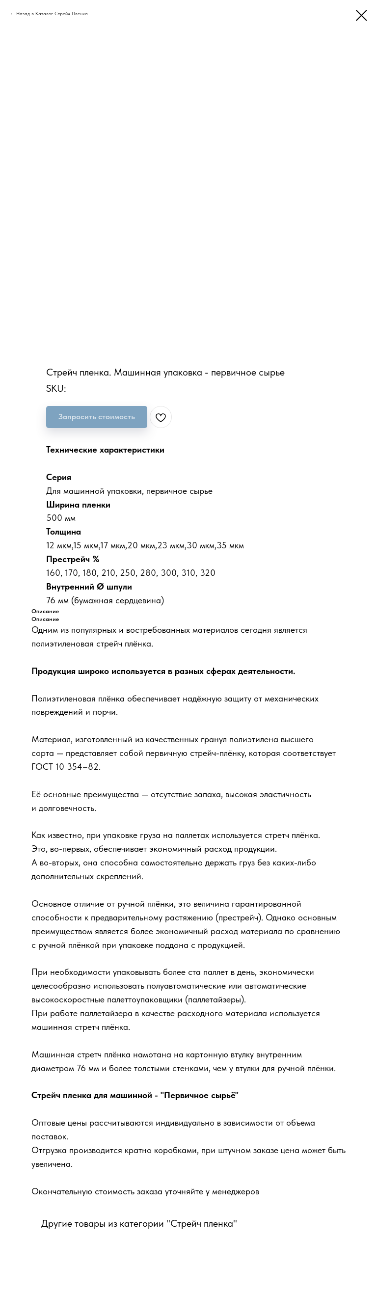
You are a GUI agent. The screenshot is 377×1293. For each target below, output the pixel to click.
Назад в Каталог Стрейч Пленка (52, 13)
